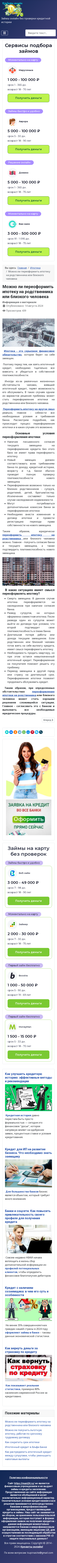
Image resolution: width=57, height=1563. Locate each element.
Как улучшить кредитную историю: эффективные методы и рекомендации (28, 1077)
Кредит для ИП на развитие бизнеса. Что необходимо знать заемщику (28, 1152)
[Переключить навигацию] (4, 33)
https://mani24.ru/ (24, 1483)
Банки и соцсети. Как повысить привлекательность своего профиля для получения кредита (28, 1216)
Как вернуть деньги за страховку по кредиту (21, 1350)
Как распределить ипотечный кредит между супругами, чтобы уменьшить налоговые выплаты (28, 1455)
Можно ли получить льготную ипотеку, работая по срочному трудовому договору (23, 1433)
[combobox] (40, 32)
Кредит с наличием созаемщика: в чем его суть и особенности (26, 1291)
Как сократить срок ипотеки (22, 1442)
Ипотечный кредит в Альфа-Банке (26, 1447)
